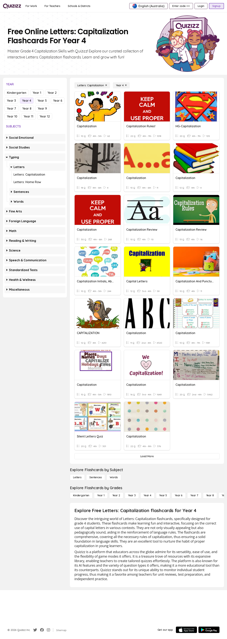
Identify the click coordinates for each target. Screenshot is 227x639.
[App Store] (186, 630)
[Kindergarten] (81, 495)
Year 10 (12, 116)
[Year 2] (116, 495)
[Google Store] (208, 630)
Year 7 (11, 108)
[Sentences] (95, 477)
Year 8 (26, 108)
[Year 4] (121, 85)
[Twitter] (35, 630)
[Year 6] (179, 495)
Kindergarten (16, 93)
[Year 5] (163, 495)
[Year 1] (100, 495)
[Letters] (77, 477)
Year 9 (42, 108)
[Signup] (216, 6)
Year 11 (28, 116)
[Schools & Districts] (79, 6)
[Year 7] (194, 495)
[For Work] (31, 6)
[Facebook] (42, 630)
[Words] (114, 477)
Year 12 (45, 116)
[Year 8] (210, 495)
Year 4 (26, 100)
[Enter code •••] (181, 6)
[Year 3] (132, 495)
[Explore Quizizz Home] (12, 6)
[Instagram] (48, 630)
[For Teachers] (52, 6)
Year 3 (11, 100)
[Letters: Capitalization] (92, 85)
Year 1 (37, 93)
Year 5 (42, 100)
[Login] (200, 6)
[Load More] (146, 456)
